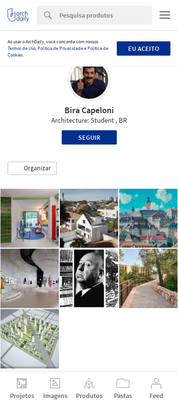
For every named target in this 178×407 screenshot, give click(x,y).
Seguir (89, 137)
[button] (32, 168)
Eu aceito (143, 48)
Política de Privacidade (60, 48)
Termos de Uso (22, 48)
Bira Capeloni (89, 110)
